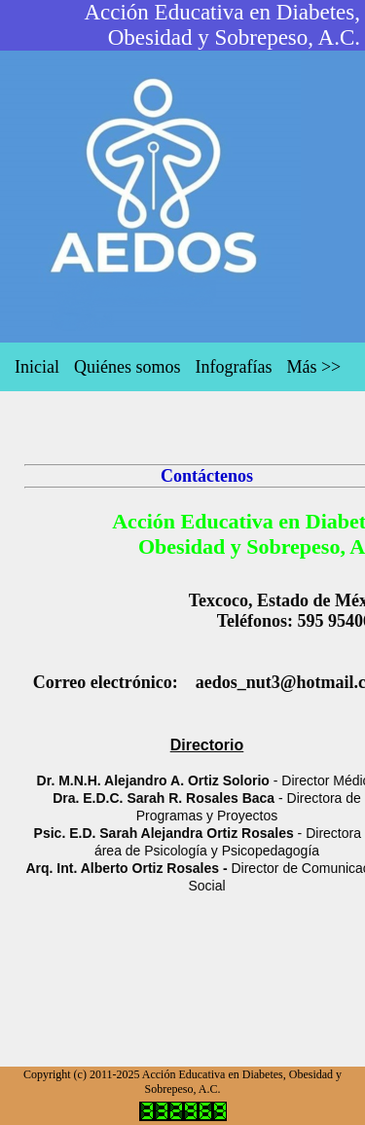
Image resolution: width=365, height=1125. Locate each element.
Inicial (37, 367)
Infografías (233, 367)
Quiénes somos (127, 367)
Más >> (313, 367)
